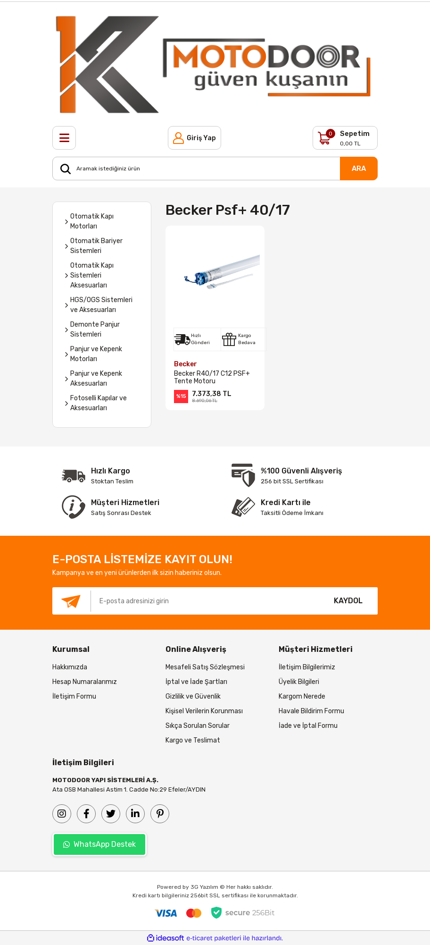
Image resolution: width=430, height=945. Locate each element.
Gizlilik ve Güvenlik (193, 696)
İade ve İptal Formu (308, 726)
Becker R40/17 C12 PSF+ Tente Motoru (212, 377)
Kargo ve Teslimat (192, 740)
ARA (359, 168)
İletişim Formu (74, 696)
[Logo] (215, 64)
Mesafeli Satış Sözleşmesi (205, 667)
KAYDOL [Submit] (348, 600)
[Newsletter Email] (185, 601)
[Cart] (345, 138)
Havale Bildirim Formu (311, 711)
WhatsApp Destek (99, 844)
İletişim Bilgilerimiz (307, 667)
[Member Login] (194, 138)
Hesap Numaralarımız (84, 682)
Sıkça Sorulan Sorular (197, 726)
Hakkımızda (69, 667)
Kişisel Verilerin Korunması (204, 711)
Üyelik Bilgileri (299, 682)
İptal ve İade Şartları (196, 682)
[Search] (215, 168)
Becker (185, 364)
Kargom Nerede (302, 696)
